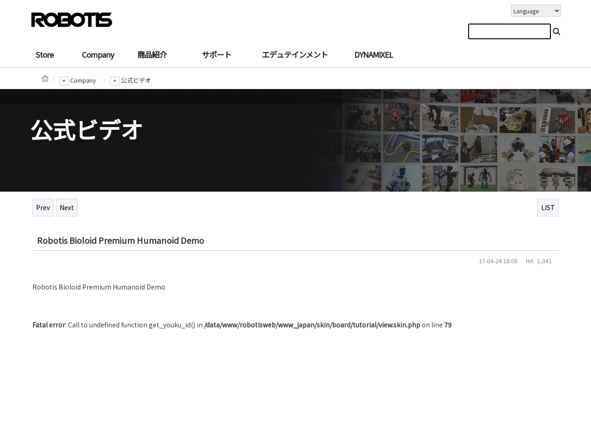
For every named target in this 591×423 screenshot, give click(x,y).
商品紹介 (152, 54)
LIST (548, 207)
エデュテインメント (295, 54)
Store (45, 54)
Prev (43, 207)
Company (98, 54)
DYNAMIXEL (373, 54)
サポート (216, 54)
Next (67, 207)
